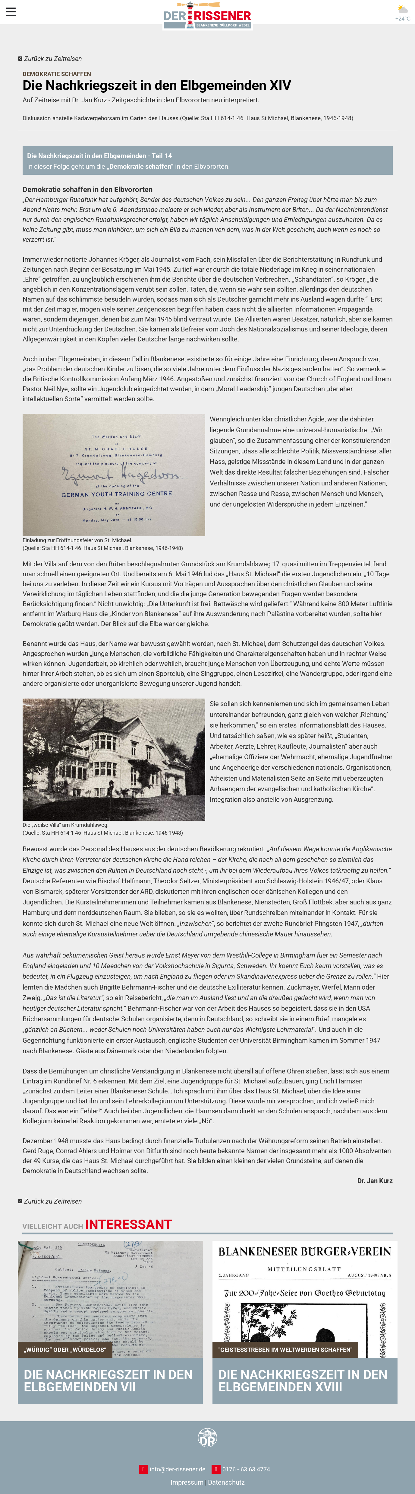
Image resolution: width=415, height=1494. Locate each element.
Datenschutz (226, 1482)
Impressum (187, 1482)
